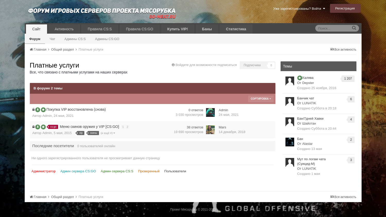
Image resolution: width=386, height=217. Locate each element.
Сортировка (261, 98)
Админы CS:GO (107, 39)
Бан (300, 139)
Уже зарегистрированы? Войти (299, 9)
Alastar (307, 144)
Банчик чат (305, 98)
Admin (47, 116)
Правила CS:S (100, 29)
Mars (222, 127)
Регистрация (345, 8)
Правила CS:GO (139, 29)
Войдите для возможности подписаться (206, 65)
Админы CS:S (75, 39)
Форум (34, 39)
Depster (308, 83)
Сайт (36, 29)
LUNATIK (309, 103)
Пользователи (175, 171)
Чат (52, 39)
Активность (64, 29)
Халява (308, 78)
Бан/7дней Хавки (310, 118)
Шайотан (309, 123)
